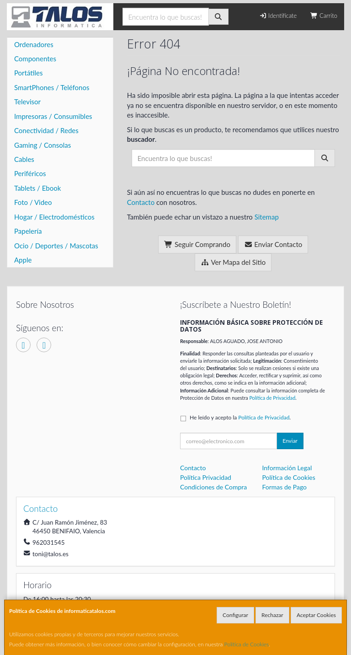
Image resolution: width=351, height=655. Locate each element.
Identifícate (278, 15)
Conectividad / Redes (46, 130)
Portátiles (28, 73)
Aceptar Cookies (316, 615)
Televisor (27, 101)
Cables (24, 159)
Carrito (323, 15)
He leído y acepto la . (240, 417)
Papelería (28, 231)
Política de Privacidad (272, 398)
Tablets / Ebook (37, 188)
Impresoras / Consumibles (53, 116)
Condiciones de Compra (213, 487)
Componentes (35, 58)
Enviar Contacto (273, 244)
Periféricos (30, 173)
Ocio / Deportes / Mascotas (56, 246)
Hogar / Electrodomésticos (54, 217)
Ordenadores (33, 44)
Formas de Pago (284, 487)
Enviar (290, 440)
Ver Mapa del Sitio (233, 262)
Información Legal (287, 468)
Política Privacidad (205, 477)
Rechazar (272, 615)
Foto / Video (33, 202)
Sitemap (267, 217)
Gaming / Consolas (42, 145)
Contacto (140, 202)
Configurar (235, 615)
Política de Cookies (246, 644)
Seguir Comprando (197, 244)
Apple (23, 260)
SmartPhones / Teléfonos (51, 87)
